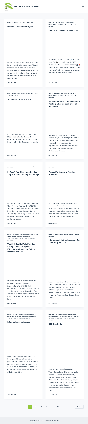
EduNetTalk (60, 22)
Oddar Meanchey (70, 317)
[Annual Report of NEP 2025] (23, 116)
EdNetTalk (52, 22)
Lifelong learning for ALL (19, 324)
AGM (49, 93)
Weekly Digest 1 (17, 22)
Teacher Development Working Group (61, 320)
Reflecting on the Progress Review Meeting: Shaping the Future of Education (62, 103)
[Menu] (83, 6)
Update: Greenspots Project (20, 27)
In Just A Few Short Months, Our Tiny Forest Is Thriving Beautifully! (22, 174)
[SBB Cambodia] (64, 349)
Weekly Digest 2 (28, 22)
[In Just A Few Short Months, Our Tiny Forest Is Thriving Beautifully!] (23, 191)
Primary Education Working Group (60, 318)
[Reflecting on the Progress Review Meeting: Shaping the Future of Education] (64, 120)
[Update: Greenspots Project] (23, 44)
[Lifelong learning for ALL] (23, 341)
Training (51, 322)
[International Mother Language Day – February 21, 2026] (64, 264)
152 (58, 409)
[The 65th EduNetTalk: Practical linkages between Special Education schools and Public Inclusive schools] (23, 268)
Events (67, 22)
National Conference (64, 93)
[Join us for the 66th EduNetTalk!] (64, 44)
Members (61, 317)
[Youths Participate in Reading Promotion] (64, 188)
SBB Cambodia (55, 326)
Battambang (52, 317)
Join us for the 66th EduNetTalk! (63, 30)
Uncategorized (53, 24)
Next (79, 409)
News (9, 22)
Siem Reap (76, 318)
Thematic (15, 93)
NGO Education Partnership (27, 6)
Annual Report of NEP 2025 (20, 99)
